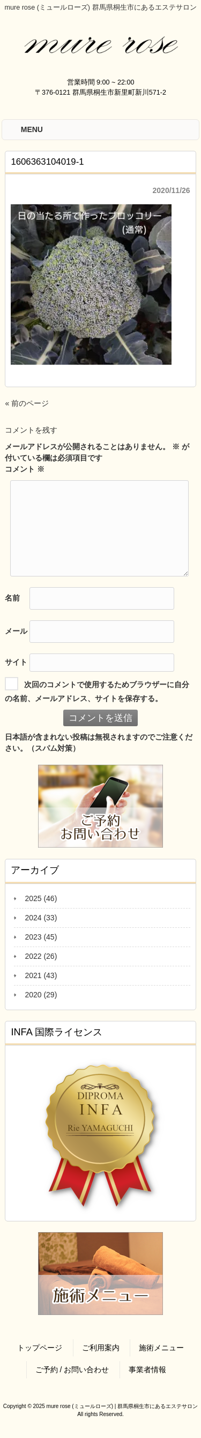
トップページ (39, 1347)
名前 (12, 598)
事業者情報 (147, 1369)
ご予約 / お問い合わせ (72, 1369)
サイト (16, 662)
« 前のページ (27, 403)
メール (16, 631)
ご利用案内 (101, 1347)
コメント (24, 469)
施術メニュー (161, 1347)
